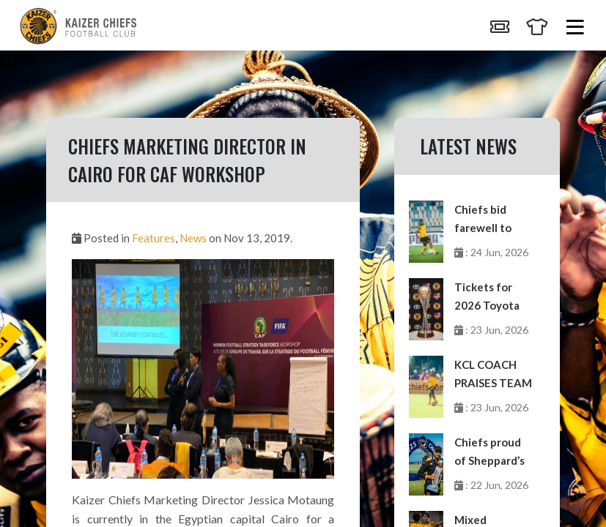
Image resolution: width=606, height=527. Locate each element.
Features (153, 237)
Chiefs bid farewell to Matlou (482, 220)
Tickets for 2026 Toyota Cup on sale (487, 297)
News (193, 237)
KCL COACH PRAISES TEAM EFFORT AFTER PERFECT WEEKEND (493, 375)
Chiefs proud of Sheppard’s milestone (489, 453)
